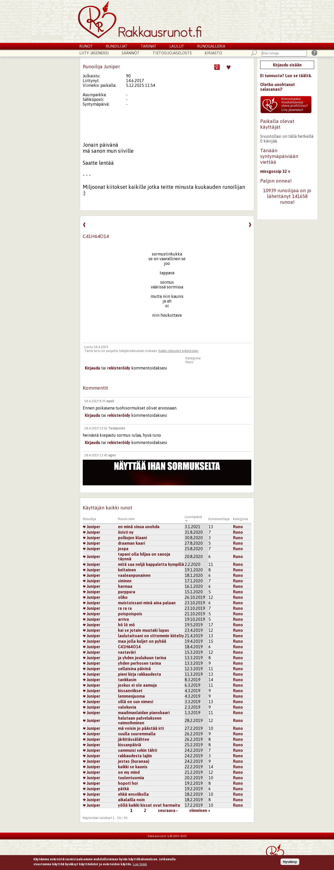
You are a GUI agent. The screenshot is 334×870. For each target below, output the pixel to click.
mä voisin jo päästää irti (141, 728)
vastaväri (127, 652)
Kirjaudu (92, 368)
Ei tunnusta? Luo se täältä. (286, 75)
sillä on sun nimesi (135, 701)
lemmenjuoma (131, 696)
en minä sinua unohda (138, 526)
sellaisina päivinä (134, 668)
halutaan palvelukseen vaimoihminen (140, 720)
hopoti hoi (128, 783)
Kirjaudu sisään (287, 64)
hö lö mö (126, 624)
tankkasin (127, 679)
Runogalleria (211, 46)
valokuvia (127, 707)
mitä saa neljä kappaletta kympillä (151, 564)
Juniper (91, 526)
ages (112, 455)
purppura (126, 591)
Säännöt (131, 53)
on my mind (129, 772)
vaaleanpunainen (134, 575)
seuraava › (168, 810)
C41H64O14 (129, 646)
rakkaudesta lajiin (135, 755)
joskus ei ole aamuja (137, 685)
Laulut (176, 46)
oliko (123, 597)
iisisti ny (126, 532)
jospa (123, 548)
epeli (110, 401)
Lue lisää (140, 865)
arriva (123, 619)
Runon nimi (126, 519)
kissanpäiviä (129, 744)
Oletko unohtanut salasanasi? (277, 87)
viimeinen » (199, 810)
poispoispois (130, 613)
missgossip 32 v (275, 171)
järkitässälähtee (133, 739)
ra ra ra (125, 608)
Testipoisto (116, 428)
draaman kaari (131, 543)
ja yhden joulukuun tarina (142, 657)
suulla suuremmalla (137, 733)
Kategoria (240, 519)
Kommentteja (218, 519)
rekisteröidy (118, 368)
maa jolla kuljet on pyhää (142, 641)
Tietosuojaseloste (172, 53)
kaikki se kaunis (132, 766)
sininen (125, 580)
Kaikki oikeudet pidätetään (178, 351)
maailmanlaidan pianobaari (144, 712)
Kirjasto (213, 53)
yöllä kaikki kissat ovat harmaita (149, 805)
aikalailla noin (131, 799)
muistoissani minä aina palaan (147, 602)
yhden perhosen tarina (139, 663)
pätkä (123, 788)
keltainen (127, 569)
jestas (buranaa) (133, 761)
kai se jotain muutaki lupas (143, 630)
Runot (86, 46)
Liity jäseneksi (94, 53)
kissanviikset (130, 690)
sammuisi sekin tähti (137, 750)
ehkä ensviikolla (133, 794)
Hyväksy (290, 862)
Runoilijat (117, 46)
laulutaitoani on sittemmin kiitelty (151, 635)
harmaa (125, 586)
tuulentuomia (131, 777)
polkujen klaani (132, 537)
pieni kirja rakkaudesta (139, 674)
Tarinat (149, 46)
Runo (189, 362)
